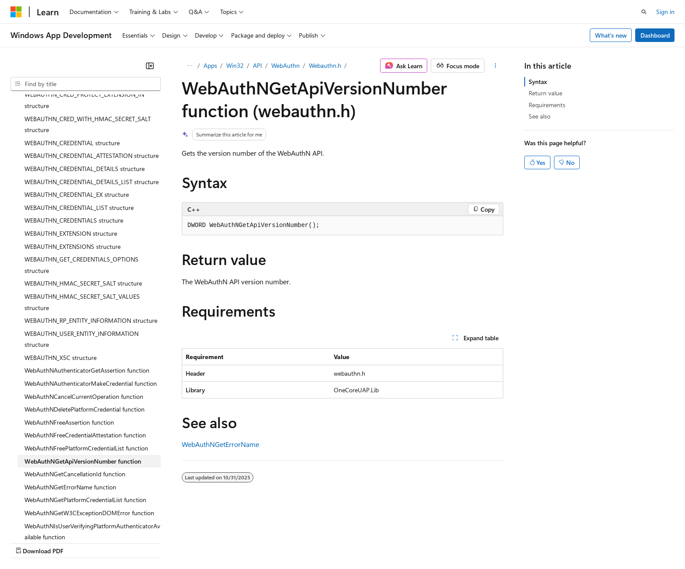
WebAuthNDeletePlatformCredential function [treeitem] (84, 333)
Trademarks (362, 542)
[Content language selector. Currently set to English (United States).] (50, 521)
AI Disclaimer (27, 542)
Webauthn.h (325, 65)
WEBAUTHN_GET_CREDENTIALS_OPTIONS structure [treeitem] (81, 189)
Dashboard (655, 35)
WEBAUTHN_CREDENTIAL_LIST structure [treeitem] (79, 131)
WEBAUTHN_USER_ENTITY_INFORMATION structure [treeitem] (81, 263)
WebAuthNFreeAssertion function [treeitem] (69, 346)
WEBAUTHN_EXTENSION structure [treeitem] (70, 157)
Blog (119, 542)
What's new (611, 35)
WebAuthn (285, 65)
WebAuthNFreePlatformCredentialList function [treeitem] (86, 372)
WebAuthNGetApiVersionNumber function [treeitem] (82, 385)
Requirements (547, 105)
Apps (210, 65)
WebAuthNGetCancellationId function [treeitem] (74, 398)
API (257, 65)
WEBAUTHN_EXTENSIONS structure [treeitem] (72, 170)
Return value (545, 93)
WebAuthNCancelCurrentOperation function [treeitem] (83, 320)
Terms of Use (319, 542)
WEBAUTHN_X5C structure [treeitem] (60, 281)
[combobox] (85, 84)
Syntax (538, 81)
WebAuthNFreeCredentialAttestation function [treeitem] (85, 359)
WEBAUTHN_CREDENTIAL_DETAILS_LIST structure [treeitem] (91, 105)
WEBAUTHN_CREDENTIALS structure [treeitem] (73, 144)
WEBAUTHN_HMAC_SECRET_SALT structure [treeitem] (83, 207)
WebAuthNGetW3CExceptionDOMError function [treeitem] (89, 437)
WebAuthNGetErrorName (220, 444)
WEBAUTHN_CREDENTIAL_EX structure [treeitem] (76, 118)
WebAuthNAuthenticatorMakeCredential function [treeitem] (90, 307)
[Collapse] (150, 65)
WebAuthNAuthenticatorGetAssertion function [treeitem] (86, 294)
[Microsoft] (16, 11)
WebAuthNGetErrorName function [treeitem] (70, 411)
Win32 (235, 65)
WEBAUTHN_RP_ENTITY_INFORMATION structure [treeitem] (90, 244)
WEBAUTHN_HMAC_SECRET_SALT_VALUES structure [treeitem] (82, 226)
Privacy (191, 542)
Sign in (665, 11)
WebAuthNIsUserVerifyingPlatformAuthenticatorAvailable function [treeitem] (92, 455)
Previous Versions (79, 542)
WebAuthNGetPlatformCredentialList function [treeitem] (85, 423)
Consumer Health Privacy (251, 542)
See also (539, 116)
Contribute (156, 542)
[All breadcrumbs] (189, 66)
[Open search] (644, 12)
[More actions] (495, 66)
